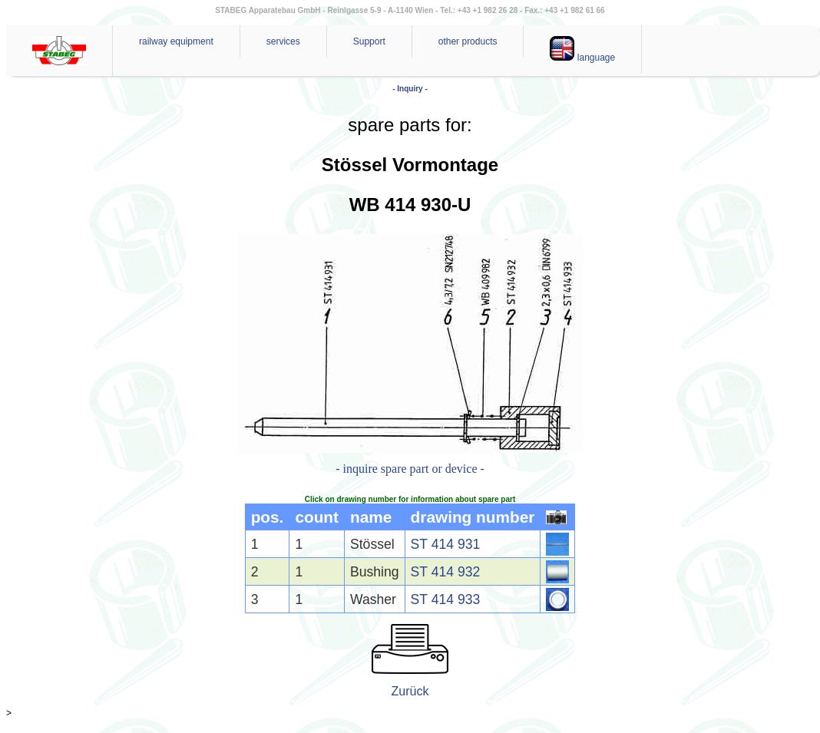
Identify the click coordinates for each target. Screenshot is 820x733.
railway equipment (176, 41)
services (283, 41)
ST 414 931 (446, 544)
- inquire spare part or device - (410, 468)
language (582, 49)
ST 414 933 (446, 599)
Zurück (410, 691)
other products (468, 41)
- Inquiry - (410, 88)
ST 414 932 (446, 571)
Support (369, 41)
